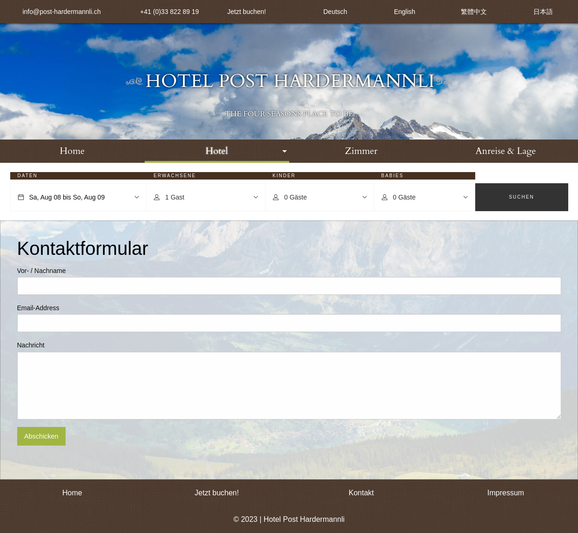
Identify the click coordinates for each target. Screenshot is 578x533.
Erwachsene (174, 175)
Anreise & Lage (506, 151)
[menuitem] (72, 151)
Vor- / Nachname (41, 270)
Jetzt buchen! (246, 11)
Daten (28, 175)
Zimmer (361, 151)
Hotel (217, 151)
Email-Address (38, 308)
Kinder (284, 175)
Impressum (505, 493)
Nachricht (31, 345)
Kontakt (361, 493)
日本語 (543, 11)
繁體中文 (474, 11)
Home (72, 151)
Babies (392, 175)
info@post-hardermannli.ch (61, 11)
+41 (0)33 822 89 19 (169, 11)
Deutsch (335, 11)
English (404, 11)
